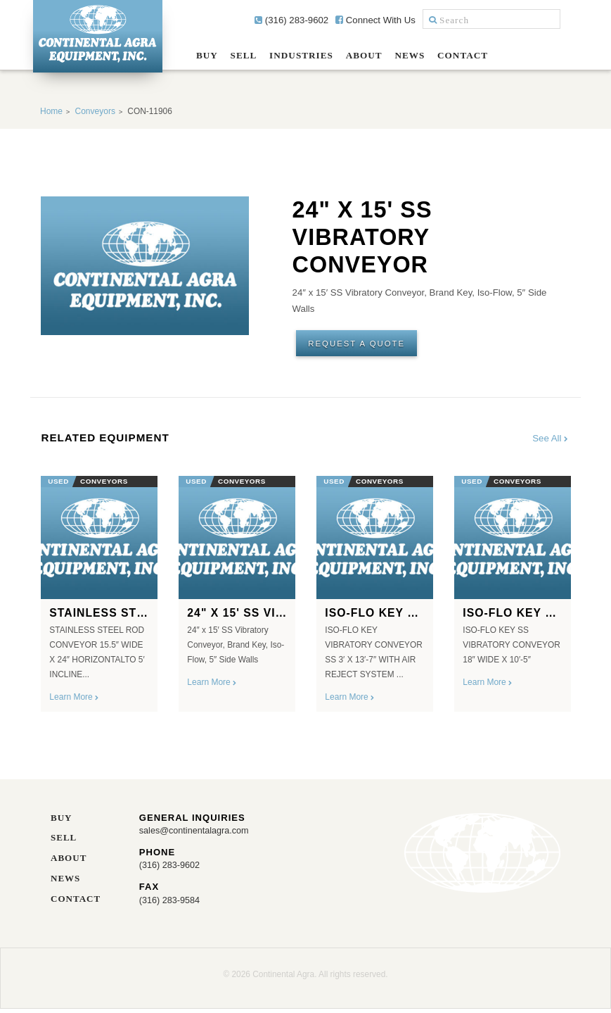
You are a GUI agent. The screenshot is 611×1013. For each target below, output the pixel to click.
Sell (244, 55)
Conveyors (95, 111)
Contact (462, 55)
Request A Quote (359, 343)
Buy (207, 55)
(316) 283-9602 (291, 20)
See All (551, 441)
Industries (301, 55)
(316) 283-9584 (170, 903)
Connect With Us (375, 20)
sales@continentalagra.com (196, 833)
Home (51, 111)
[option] (99, 592)
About (364, 55)
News (409, 55)
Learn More (74, 700)
